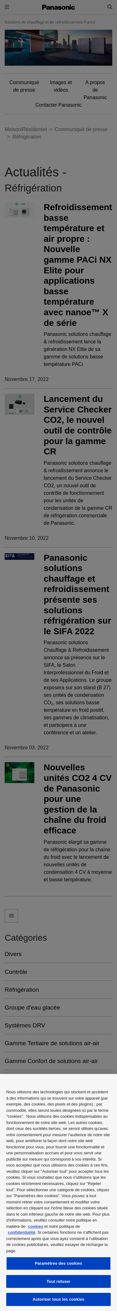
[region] (58, 1192)
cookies (35, 1226)
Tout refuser (58, 1281)
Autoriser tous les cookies (59, 1299)
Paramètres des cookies (58, 1263)
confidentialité (21, 1232)
